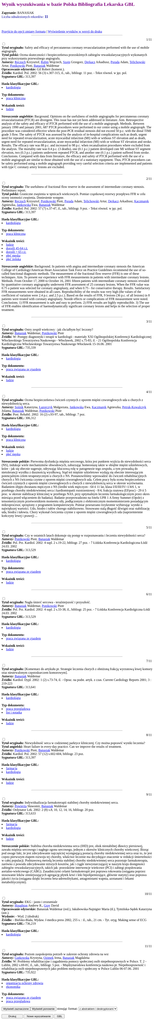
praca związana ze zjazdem (23, 369)
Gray (47, 905)
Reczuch (20, 62)
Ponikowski (17, 65)
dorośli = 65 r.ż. (16, 252)
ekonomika (13, 986)
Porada (115, 62)
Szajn (66, 62)
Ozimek (49, 957)
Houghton (21, 905)
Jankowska (24, 205)
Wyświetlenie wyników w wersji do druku (75, 31)
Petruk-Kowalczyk (134, 407)
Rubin (45, 62)
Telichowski (137, 62)
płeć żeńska (13, 259)
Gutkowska (22, 957)
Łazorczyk (46, 407)
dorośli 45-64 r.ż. (17, 248)
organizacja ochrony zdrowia (24, 983)
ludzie (10, 109)
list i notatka (14, 712)
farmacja (11, 768)
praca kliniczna (15, 98)
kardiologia (13, 87)
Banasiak (40, 65)
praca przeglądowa (18, 709)
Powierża (21, 806)
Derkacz (89, 62)
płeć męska (13, 255)
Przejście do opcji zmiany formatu (24, 31)
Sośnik (19, 407)
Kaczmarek (141, 201)
